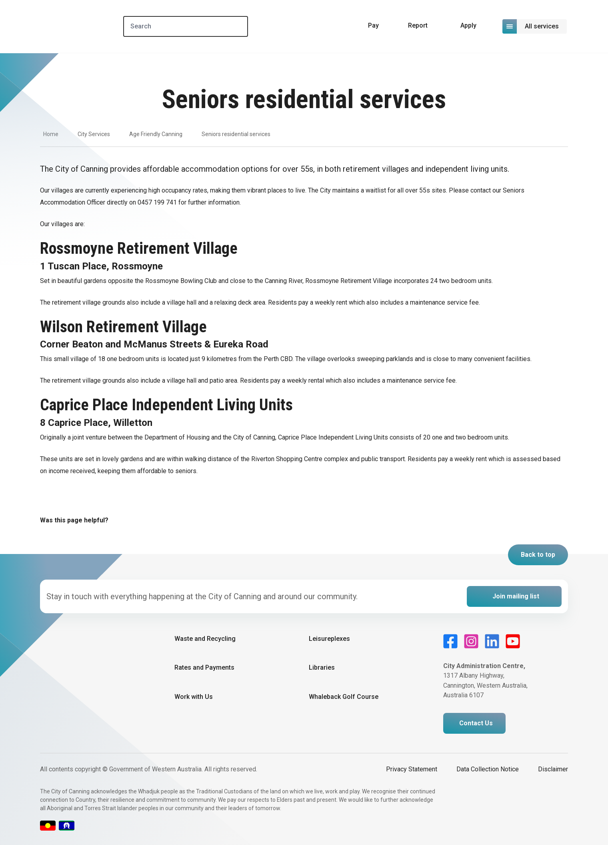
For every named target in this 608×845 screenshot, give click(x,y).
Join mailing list (515, 596)
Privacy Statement (411, 769)
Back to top (538, 554)
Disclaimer (553, 769)
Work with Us (193, 696)
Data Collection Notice (487, 769)
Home (50, 134)
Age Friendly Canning (155, 134)
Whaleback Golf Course (343, 696)
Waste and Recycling (205, 638)
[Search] (185, 26)
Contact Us (476, 723)
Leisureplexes (329, 638)
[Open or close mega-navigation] (535, 26)
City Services (94, 134)
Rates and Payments (204, 667)
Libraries (322, 667)
